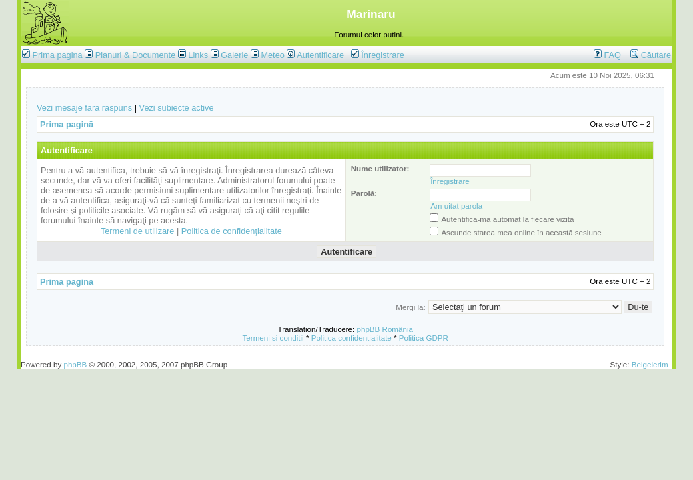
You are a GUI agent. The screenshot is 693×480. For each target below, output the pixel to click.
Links (198, 55)
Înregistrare (377, 55)
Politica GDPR (423, 337)
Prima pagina (58, 55)
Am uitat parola (456, 205)
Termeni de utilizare (138, 231)
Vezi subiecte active (176, 108)
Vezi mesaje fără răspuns (84, 108)
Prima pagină (66, 124)
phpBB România (385, 329)
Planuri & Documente (135, 55)
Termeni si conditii (273, 337)
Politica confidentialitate (351, 337)
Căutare (650, 55)
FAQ (607, 55)
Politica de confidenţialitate (231, 231)
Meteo (272, 55)
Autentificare (315, 55)
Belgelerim (650, 364)
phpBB (75, 364)
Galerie (234, 55)
